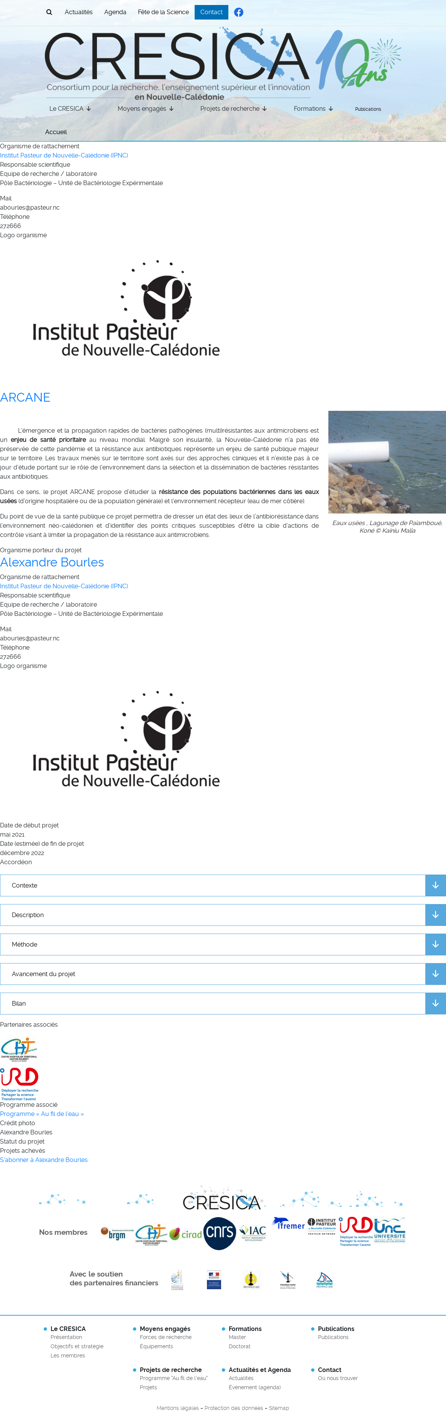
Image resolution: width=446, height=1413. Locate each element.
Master (237, 1337)
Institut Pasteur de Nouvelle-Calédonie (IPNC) (64, 155)
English (369, 11)
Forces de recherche (166, 1337)
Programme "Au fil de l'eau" (174, 1378)
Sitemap (279, 1408)
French (384, 11)
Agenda (115, 12)
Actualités (79, 12)
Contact (211, 12)
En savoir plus (177, 1280)
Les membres (68, 1355)
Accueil (56, 132)
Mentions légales (178, 1408)
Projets (148, 1387)
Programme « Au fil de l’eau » (42, 1114)
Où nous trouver (338, 1378)
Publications (368, 109)
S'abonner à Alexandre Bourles (44, 1160)
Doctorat (240, 1346)
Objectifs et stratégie (77, 1346)
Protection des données (234, 1408)
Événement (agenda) (255, 1387)
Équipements (156, 1346)
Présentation (66, 1337)
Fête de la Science (163, 12)
